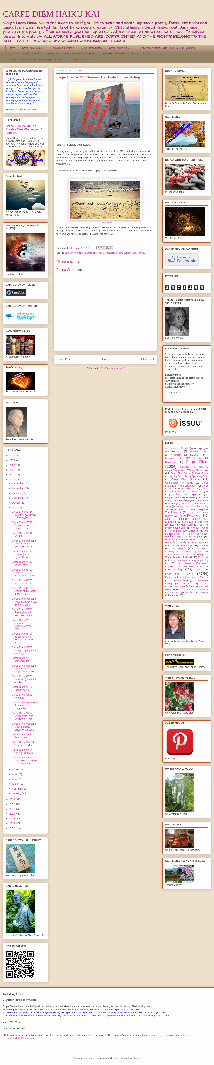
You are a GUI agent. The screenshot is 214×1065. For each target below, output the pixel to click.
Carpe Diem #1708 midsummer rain (22, 582)
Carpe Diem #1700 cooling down (22, 688)
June (15, 769)
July (14, 507)
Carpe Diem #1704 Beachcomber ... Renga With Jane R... (22, 638)
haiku (101, 252)
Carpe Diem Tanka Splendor (183, 494)
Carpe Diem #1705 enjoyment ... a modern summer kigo (22, 624)
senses (174, 595)
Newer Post (63, 359)
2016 (12, 809)
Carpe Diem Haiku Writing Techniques (186, 470)
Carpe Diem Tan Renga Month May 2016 (186, 490)
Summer (203, 545)
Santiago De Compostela (193, 542)
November (18, 488)
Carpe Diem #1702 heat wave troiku (22, 659)
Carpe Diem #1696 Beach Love (22, 736)
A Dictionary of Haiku (177, 448)
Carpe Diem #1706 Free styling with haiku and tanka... (23, 612)
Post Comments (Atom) (112, 368)
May (15, 774)
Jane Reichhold (189, 515)
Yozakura (203, 557)
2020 (12, 474)
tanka (142, 252)
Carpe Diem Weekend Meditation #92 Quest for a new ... (24, 726)
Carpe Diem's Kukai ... (120, 48)
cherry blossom (186, 563)
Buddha (197, 458)
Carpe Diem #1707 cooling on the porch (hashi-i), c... (24, 591)
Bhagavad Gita (174, 458)
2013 (12, 823)
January (17, 793)
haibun (197, 569)
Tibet (200, 551)
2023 (12, 460)
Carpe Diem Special (185, 479)
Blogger (136, 1058)
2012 (12, 828)
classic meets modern (192, 566)
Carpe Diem (197, 461)
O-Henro (193, 530)
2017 (12, 804)
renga (205, 592)
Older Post (147, 359)
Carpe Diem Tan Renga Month (186, 487)
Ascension (176, 455)
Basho (194, 454)
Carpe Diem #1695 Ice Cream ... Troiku (24, 743)
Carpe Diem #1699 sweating (22, 696)
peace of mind (186, 589)
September (18, 497)
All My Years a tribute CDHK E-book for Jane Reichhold (167, 48)
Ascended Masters (198, 451)
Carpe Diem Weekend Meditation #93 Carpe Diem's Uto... (24, 668)
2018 (12, 799)
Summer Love (130, 252)
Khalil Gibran (189, 521)
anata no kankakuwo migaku (184, 560)
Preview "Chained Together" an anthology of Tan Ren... (37, 59)
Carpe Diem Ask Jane (191, 467)
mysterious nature (175, 586)
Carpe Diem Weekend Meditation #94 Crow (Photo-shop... (24, 601)
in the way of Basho (197, 577)
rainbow (190, 592)
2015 (12, 813)
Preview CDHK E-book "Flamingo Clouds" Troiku (70, 53)
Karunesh (170, 521)
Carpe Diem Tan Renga (179, 482)
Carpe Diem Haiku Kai (76, 252)
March (16, 783)
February (17, 788)
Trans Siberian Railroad (178, 557)
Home (12, 48)
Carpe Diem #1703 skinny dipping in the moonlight (24, 650)
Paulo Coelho (195, 533)
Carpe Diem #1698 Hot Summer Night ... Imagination (24, 705)
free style (93, 252)
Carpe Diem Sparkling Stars (193, 476)
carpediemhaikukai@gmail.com (18, 1038)
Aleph (200, 448)
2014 (12, 818)
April (15, 779)
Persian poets (195, 536)
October (17, 493)
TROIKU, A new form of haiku (24, 53)
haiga (168, 574)
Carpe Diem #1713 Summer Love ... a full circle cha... (23, 525)
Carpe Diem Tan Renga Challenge (186, 484)
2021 (12, 469)
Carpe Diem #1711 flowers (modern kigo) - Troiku (22, 554)
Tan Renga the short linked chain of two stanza (125, 53)
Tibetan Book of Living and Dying (184, 554)
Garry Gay (182, 506)
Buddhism (170, 462)
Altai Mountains (174, 451)
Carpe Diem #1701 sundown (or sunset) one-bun (24, 679)
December (18, 483)
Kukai (206, 522)
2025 (12, 455)
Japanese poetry (114, 252)
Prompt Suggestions (82, 59)
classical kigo (174, 569)
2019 (12, 479)
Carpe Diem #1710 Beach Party (22, 563)
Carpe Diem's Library (91, 48)
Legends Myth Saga (181, 524)
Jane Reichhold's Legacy (182, 518)
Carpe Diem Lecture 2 (62, 48)
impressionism (173, 577)
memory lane (180, 580)
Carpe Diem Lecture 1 (33, 48)
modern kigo (191, 583)
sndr (116, 1058)
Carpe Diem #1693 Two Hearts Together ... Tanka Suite (24, 760)
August (16, 502)
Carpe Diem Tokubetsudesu (186, 499)
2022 (12, 465)
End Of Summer (105, 223)
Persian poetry (173, 536)
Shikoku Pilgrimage (181, 545)
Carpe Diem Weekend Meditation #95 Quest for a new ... (24, 543)
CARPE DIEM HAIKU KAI (51, 14)
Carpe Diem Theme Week (180, 497)
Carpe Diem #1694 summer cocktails (22, 751)
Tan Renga (178, 548)
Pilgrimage (171, 539)
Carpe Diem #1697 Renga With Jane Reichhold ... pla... (23, 716)
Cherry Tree (186, 504)
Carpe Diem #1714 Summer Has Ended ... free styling (24, 514)
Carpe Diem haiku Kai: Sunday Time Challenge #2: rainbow (24, 129)
